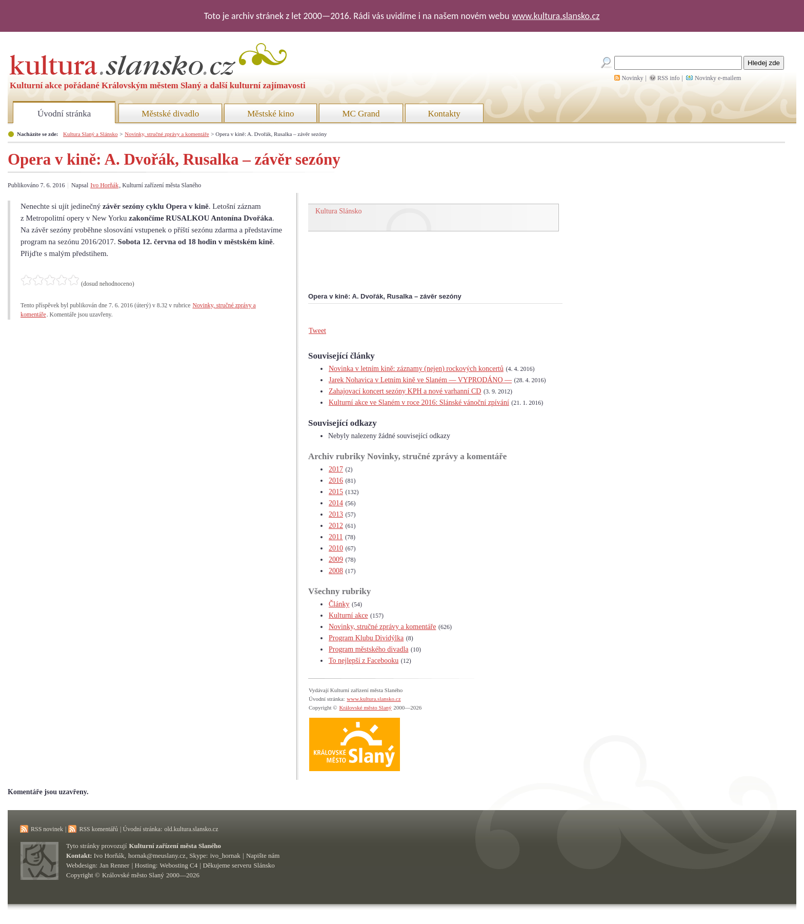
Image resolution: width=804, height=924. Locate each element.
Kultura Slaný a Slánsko (90, 134)
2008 (336, 571)
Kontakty (444, 114)
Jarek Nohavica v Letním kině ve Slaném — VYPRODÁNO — (420, 380)
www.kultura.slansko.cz (555, 16)
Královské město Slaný (365, 707)
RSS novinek (47, 829)
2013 (336, 514)
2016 (336, 480)
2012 (336, 525)
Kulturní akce (348, 615)
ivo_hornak (225, 855)
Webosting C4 (179, 865)
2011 (336, 537)
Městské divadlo (170, 114)
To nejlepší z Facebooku (363, 660)
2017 (336, 469)
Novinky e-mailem (718, 78)
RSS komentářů (98, 829)
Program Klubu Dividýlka (366, 638)
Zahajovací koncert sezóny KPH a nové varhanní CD (405, 391)
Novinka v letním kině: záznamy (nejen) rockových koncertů (416, 368)
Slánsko (264, 865)
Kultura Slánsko (338, 211)
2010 (336, 548)
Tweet (317, 331)
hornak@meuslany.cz (157, 855)
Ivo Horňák (104, 185)
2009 (336, 559)
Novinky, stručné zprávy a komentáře (167, 134)
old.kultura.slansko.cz (191, 829)
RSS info (668, 78)
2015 (336, 492)
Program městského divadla (369, 649)
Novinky (633, 78)
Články (339, 604)
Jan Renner (114, 865)
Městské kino (270, 114)
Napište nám (262, 855)
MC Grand (360, 114)
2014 (336, 503)
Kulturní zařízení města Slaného (175, 846)
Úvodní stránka (64, 114)
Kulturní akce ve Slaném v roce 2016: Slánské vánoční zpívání (419, 402)
